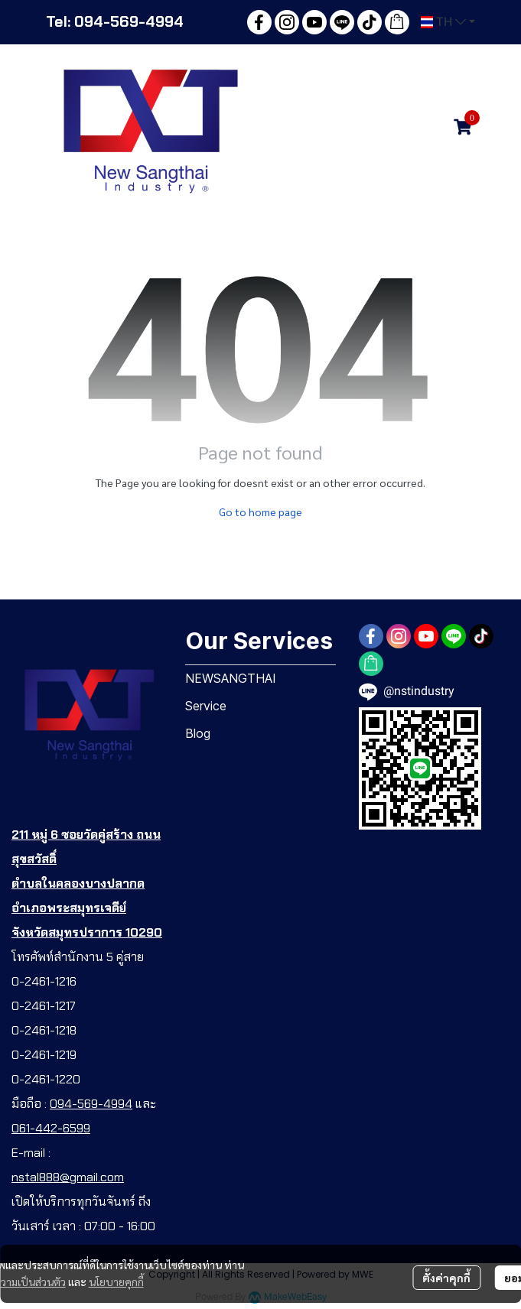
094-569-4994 (91, 1104)
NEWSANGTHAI (230, 678)
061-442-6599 (50, 1128)
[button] (448, 22)
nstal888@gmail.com (67, 1177)
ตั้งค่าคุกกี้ (446, 1278)
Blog (197, 733)
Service (205, 705)
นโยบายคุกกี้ (116, 1281)
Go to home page (260, 511)
